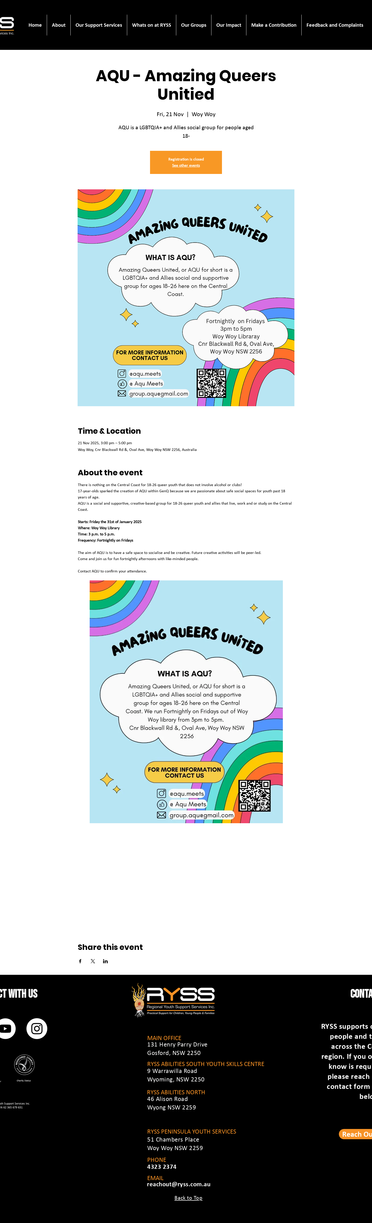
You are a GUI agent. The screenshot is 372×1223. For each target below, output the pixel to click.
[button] (58, 25)
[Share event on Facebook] (80, 961)
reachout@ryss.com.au (178, 1184)
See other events (186, 165)
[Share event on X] (92, 961)
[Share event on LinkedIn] (105, 961)
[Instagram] (36, 1028)
